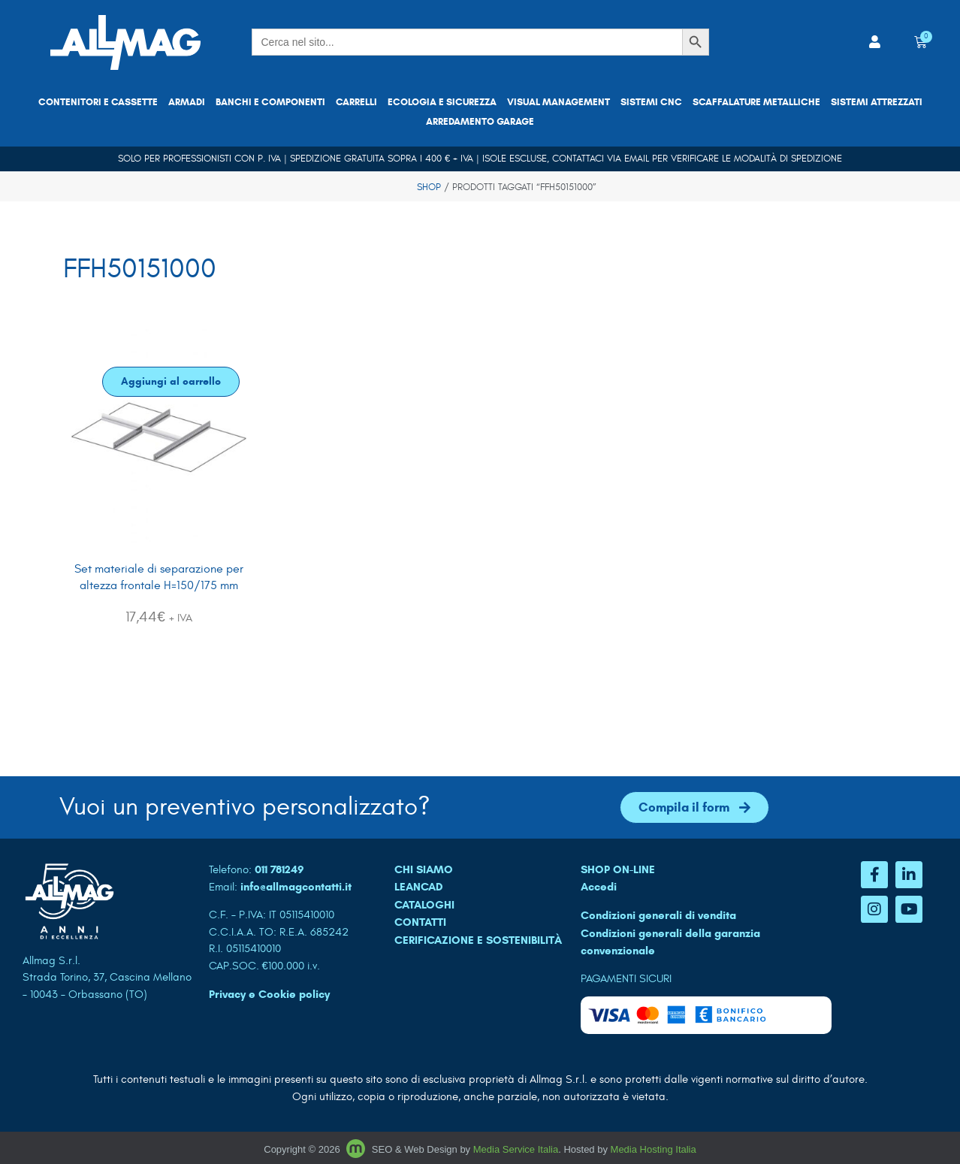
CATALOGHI (424, 905)
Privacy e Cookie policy (269, 994)
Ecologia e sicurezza (442, 102)
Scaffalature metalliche (756, 102)
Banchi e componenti (270, 102)
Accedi (599, 886)
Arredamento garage (480, 122)
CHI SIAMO (423, 869)
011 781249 (279, 869)
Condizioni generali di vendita (658, 915)
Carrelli (356, 102)
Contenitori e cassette (98, 102)
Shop (429, 187)
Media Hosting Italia (653, 1149)
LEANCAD (418, 886)
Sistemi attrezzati (876, 102)
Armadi (186, 102)
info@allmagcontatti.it (296, 886)
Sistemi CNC (651, 102)
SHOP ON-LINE (618, 869)
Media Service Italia (515, 1149)
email (636, 159)
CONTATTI (420, 922)
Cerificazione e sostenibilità (478, 940)
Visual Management (558, 102)
